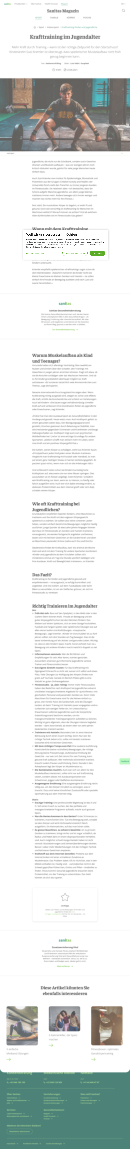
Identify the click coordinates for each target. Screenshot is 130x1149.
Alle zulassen (97, 253)
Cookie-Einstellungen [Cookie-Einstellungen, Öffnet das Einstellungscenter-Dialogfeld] (35, 253)
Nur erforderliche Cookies (75, 253)
